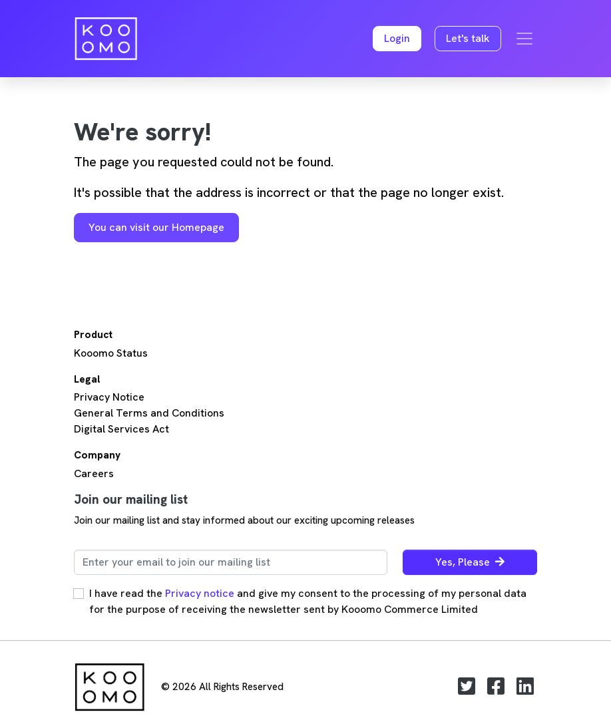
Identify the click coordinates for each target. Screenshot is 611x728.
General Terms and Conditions (149, 413)
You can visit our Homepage (156, 227)
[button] (397, 39)
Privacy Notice (109, 397)
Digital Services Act (121, 429)
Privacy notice (199, 593)
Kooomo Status (111, 353)
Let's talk (468, 38)
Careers (94, 473)
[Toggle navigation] (524, 38)
